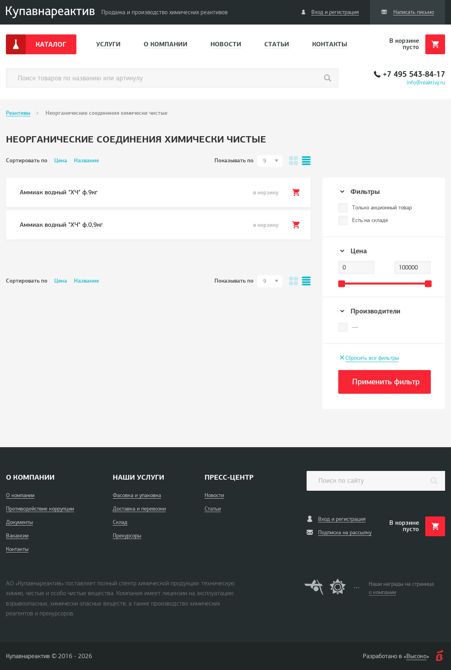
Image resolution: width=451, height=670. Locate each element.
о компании (382, 592)
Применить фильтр (386, 382)
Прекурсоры (127, 535)
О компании (166, 44)
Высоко (416, 656)
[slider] (341, 283)
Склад (120, 522)
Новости (225, 44)
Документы (19, 522)
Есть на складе (370, 220)
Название (86, 160)
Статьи (276, 44)
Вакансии (17, 535)
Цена (60, 160)
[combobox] (269, 161)
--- (355, 327)
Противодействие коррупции (40, 508)
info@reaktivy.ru (426, 82)
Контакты (329, 44)
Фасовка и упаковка (137, 495)
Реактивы (18, 113)
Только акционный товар (382, 207)
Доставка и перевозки (139, 508)
